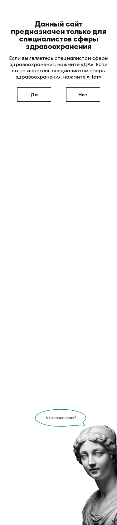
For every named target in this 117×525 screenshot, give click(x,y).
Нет (83, 94)
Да (34, 94)
